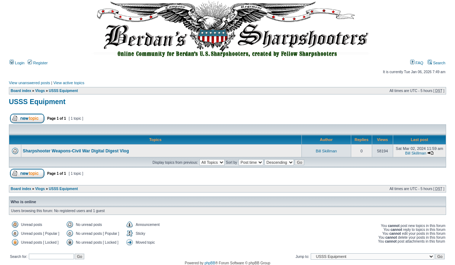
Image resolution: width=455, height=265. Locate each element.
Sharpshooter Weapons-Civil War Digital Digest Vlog (76, 150)
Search (436, 63)
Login (17, 63)
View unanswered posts (29, 83)
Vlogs (40, 91)
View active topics (68, 83)
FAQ (416, 63)
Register (38, 63)
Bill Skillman (326, 151)
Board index (21, 91)
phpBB (209, 263)
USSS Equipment (63, 91)
